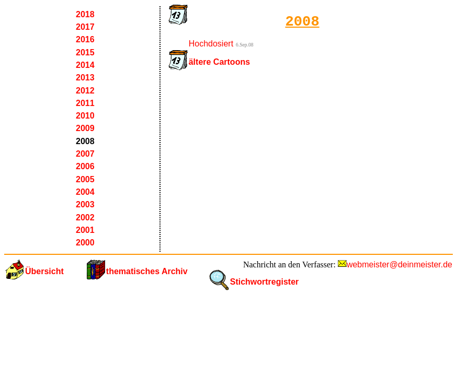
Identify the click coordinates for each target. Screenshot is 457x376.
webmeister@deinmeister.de (399, 264)
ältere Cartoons (219, 61)
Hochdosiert (211, 43)
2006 (85, 166)
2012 (85, 90)
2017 (85, 26)
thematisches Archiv (147, 271)
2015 (85, 52)
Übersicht (44, 271)
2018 (85, 14)
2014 (85, 65)
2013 (85, 77)
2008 (85, 141)
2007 (85, 153)
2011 (85, 103)
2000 (85, 242)
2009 (85, 128)
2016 (85, 39)
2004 (85, 191)
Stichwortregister (264, 281)
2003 (85, 204)
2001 (85, 230)
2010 (85, 115)
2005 (85, 179)
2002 (85, 217)
